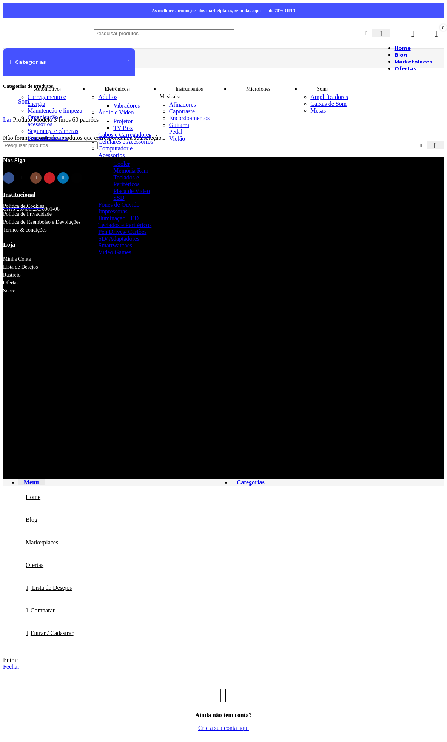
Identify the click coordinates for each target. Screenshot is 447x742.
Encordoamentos (189, 118)
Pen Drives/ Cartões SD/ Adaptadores (122, 235)
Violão (177, 138)
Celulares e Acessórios (125, 141)
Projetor (123, 121)
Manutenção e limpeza (55, 110)
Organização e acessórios (45, 120)
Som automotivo (48, 137)
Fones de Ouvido (118, 204)
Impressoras (112, 211)
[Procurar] (164, 33)
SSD (118, 198)
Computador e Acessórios (115, 151)
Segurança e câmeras (53, 131)
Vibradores (126, 105)
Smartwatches (115, 245)
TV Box (123, 128)
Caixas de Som (328, 103)
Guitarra (179, 125)
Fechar (11, 666)
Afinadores (182, 104)
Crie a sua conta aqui (223, 728)
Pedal (176, 131)
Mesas (318, 110)
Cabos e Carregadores (124, 134)
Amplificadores (329, 97)
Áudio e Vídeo (116, 112)
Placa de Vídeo (131, 191)
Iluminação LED (118, 218)
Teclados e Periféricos (126, 180)
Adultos (107, 97)
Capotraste (182, 111)
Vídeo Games (114, 252)
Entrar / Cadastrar (52, 633)
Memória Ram (130, 170)
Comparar (43, 610)
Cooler (121, 164)
